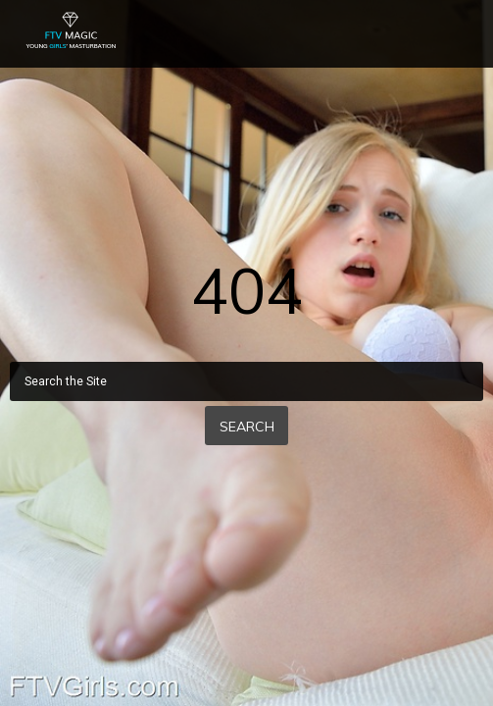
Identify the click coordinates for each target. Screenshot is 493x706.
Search (247, 426)
